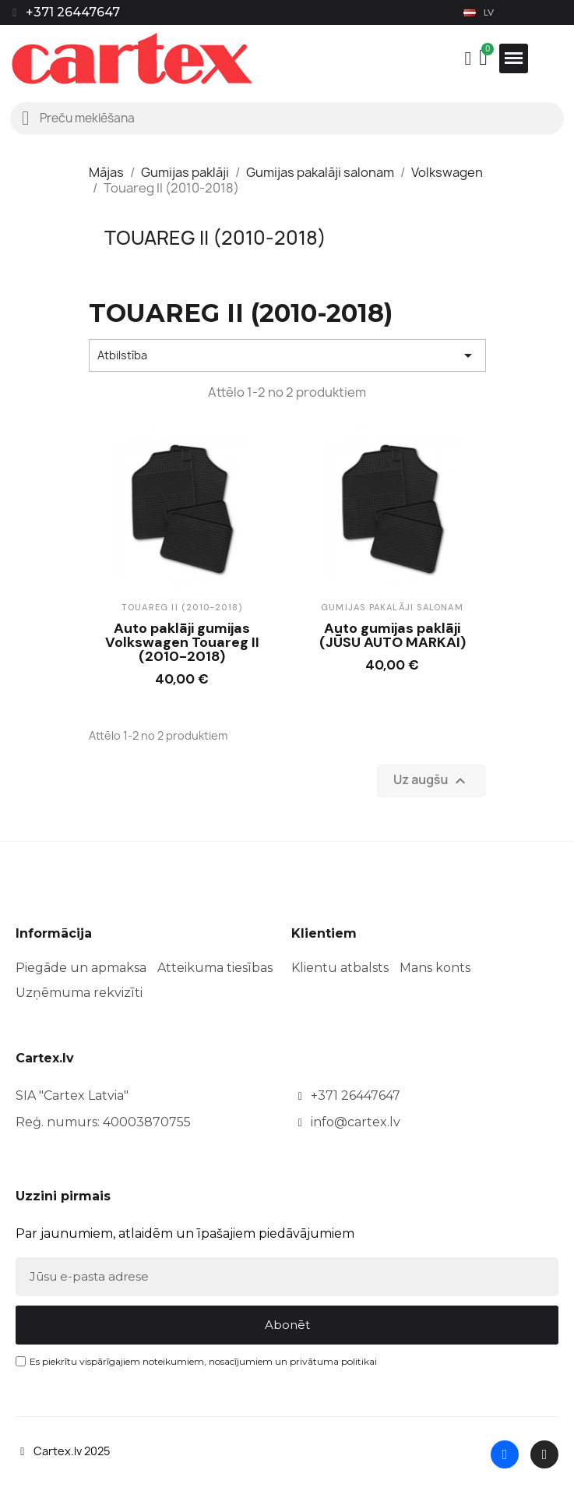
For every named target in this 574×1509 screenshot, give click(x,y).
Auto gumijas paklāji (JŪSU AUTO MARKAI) (392, 635)
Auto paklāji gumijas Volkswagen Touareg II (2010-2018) (182, 642)
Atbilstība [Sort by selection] (287, 355)
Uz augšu (431, 780)
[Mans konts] (468, 58)
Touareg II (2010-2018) (215, 237)
